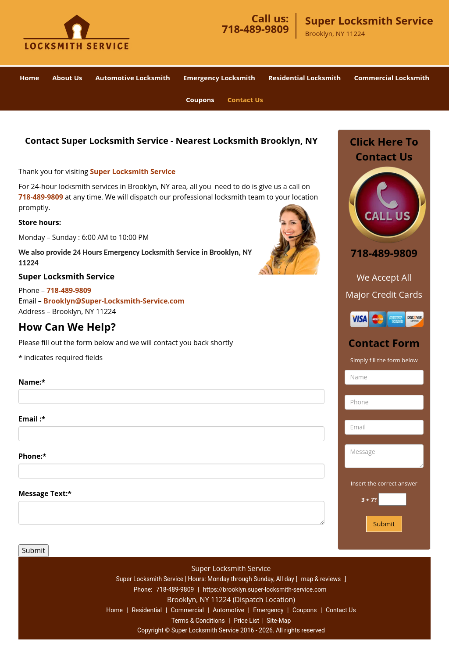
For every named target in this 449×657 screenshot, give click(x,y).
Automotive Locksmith (132, 77)
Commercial (187, 610)
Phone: (32, 456)
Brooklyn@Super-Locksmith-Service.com (114, 301)
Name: (31, 382)
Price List (246, 620)
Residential (147, 610)
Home (29, 77)
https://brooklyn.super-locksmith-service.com (265, 589)
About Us (67, 77)
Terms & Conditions (198, 620)
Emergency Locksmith (219, 77)
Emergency (268, 610)
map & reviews (321, 578)
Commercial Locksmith (391, 77)
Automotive (228, 610)
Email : (32, 419)
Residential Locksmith (304, 77)
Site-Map (279, 620)
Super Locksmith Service (132, 171)
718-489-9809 (255, 28)
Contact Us (245, 99)
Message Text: (44, 493)
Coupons (200, 99)
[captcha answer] (392, 499)
